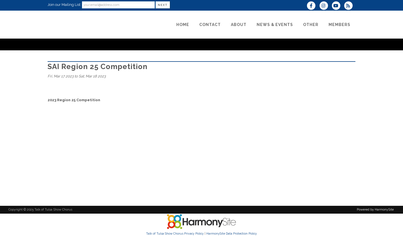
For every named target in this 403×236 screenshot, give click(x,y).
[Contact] (210, 25)
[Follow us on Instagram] (325, 6)
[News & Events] (275, 25)
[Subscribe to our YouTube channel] (338, 6)
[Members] (339, 25)
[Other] (311, 25)
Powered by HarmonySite (375, 209)
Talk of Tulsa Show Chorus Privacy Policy (175, 233)
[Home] (182, 25)
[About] (239, 25)
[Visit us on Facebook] (313, 6)
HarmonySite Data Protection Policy (231, 233)
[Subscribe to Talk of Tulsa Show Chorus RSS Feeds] (349, 6)
